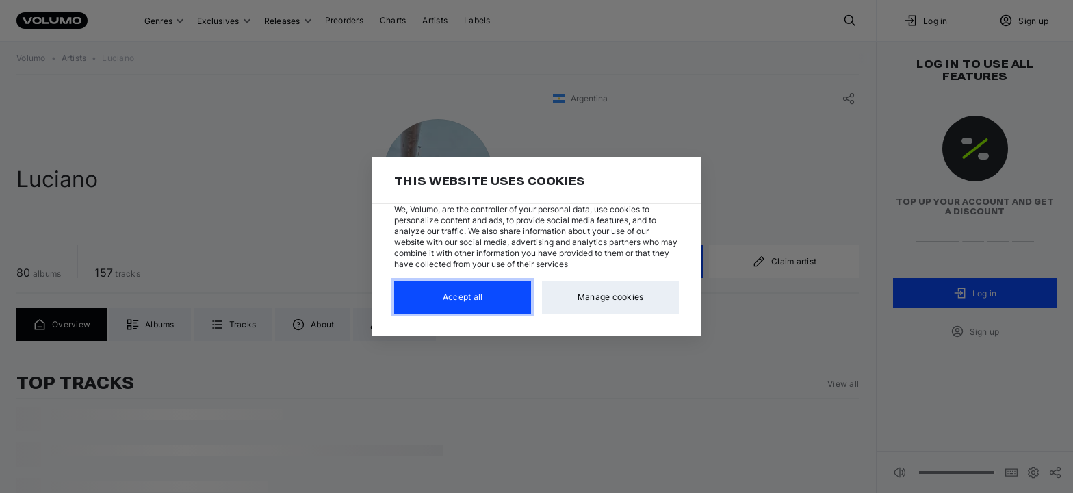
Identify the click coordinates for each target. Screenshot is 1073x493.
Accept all (463, 297)
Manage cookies (611, 297)
